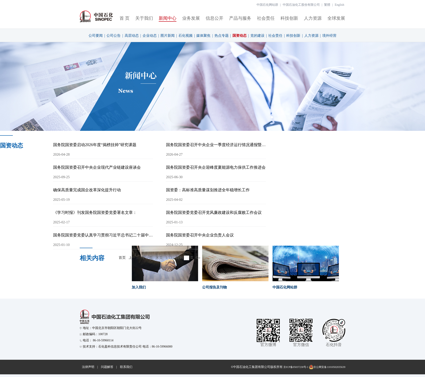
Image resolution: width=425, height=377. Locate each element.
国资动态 (239, 35)
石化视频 (185, 35)
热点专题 (221, 35)
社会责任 (266, 18)
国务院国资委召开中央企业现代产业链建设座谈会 (97, 167)
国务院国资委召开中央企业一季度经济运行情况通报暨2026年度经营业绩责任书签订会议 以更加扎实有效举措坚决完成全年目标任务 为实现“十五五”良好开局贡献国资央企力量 (216, 145)
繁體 (327, 4)
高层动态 (132, 35)
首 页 (124, 18)
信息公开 (214, 18)
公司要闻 (96, 35)
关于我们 (144, 18)
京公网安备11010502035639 (327, 367)
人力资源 (313, 18)
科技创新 (289, 18)
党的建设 (257, 35)
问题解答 (107, 367)
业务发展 (191, 18)
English (339, 4)
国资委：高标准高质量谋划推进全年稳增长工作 (208, 190)
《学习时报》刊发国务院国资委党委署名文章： (95, 212)
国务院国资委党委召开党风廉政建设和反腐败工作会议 (214, 212)
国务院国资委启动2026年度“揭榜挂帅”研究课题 (94, 145)
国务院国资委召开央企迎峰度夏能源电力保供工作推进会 (216, 167)
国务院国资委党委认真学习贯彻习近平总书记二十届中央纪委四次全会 (103, 235)
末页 (159, 257)
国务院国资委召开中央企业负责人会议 (200, 235)
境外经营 (329, 35)
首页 (122, 257)
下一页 (147, 257)
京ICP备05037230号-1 (295, 367)
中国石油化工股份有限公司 (301, 4)
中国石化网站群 (267, 4)
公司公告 (113, 35)
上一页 (134, 257)
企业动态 (150, 35)
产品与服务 (240, 18)
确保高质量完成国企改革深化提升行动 (87, 190)
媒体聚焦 (203, 35)
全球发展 (336, 18)
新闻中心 (167, 18)
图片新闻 (167, 35)
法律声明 (88, 367)
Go (198, 257)
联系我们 (126, 367)
